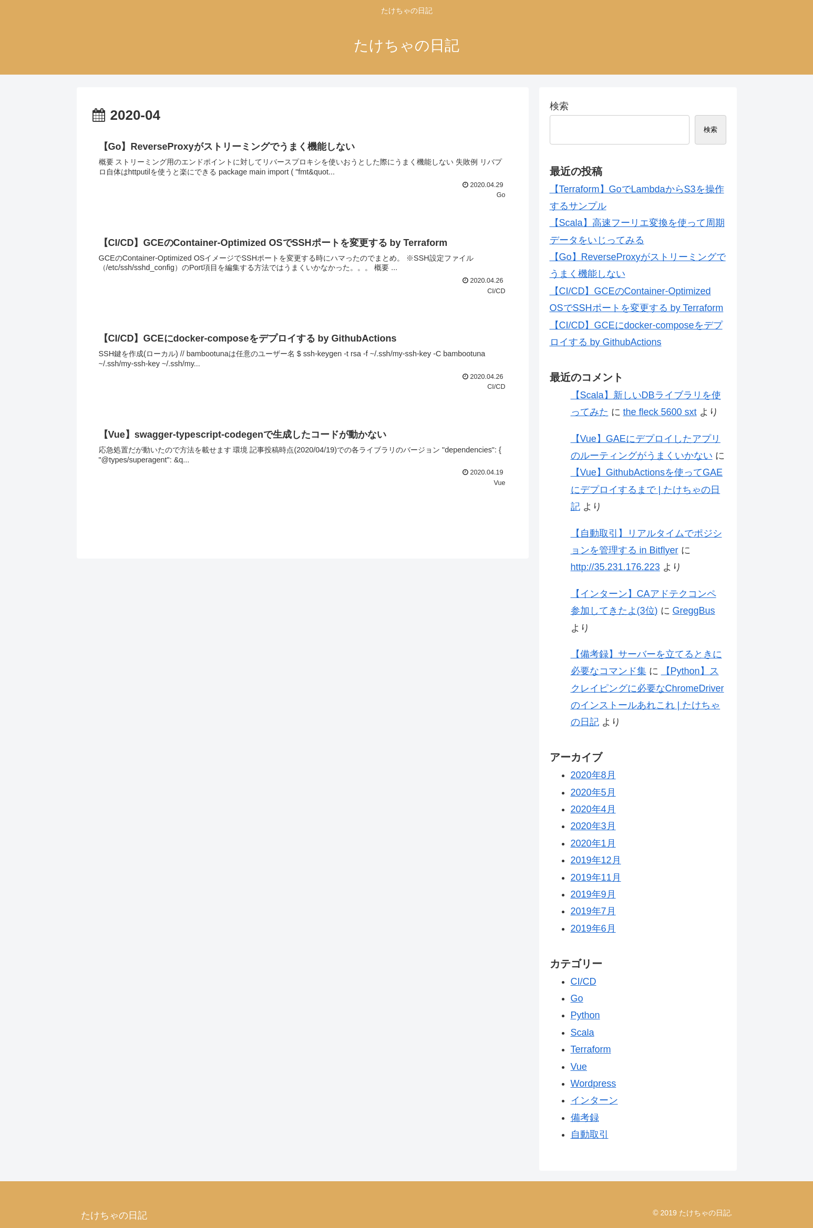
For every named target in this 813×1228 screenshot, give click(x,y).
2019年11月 (596, 877)
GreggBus (694, 610)
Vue (579, 1066)
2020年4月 (593, 809)
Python (585, 1015)
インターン (594, 1100)
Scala (582, 1032)
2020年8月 (593, 775)
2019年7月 (593, 911)
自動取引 (590, 1134)
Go (577, 998)
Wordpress (593, 1083)
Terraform (591, 1049)
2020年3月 (593, 826)
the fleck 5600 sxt (660, 412)
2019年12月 (596, 860)
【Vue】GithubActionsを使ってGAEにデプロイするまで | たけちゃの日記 (647, 489)
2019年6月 (593, 928)
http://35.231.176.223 (615, 567)
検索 (559, 106)
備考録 (585, 1117)
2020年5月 (593, 792)
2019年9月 (593, 894)
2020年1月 (593, 843)
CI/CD (583, 981)
